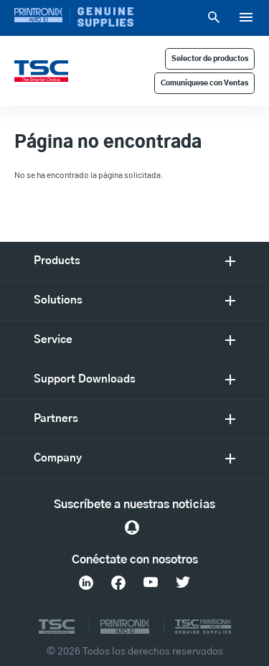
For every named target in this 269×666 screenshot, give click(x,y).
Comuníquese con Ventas (204, 83)
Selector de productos (209, 58)
